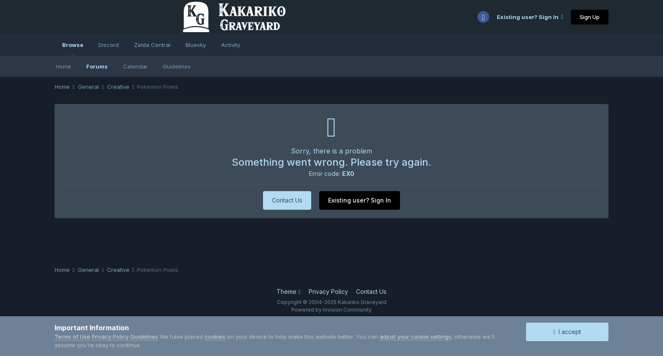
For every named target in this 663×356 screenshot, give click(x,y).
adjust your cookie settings (415, 336)
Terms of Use (72, 336)
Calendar (135, 66)
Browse (72, 48)
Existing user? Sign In (530, 17)
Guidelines (177, 66)
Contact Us (287, 200)
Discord (109, 44)
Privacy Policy (328, 291)
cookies (215, 336)
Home (63, 66)
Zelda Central (152, 44)
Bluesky (196, 44)
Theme (288, 291)
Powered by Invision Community (331, 310)
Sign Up (590, 17)
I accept (567, 331)
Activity (230, 44)
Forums (97, 66)
